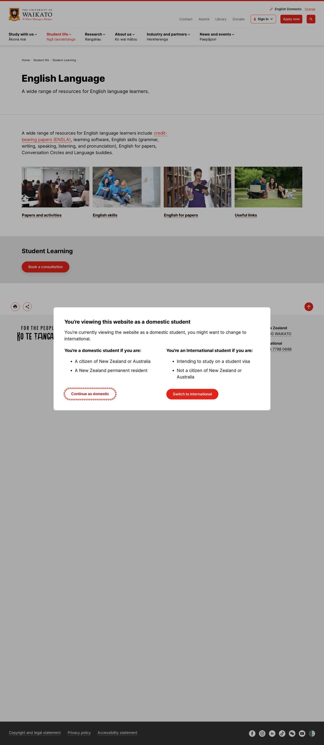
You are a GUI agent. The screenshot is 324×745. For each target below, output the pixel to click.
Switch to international (192, 394)
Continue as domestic (90, 394)
